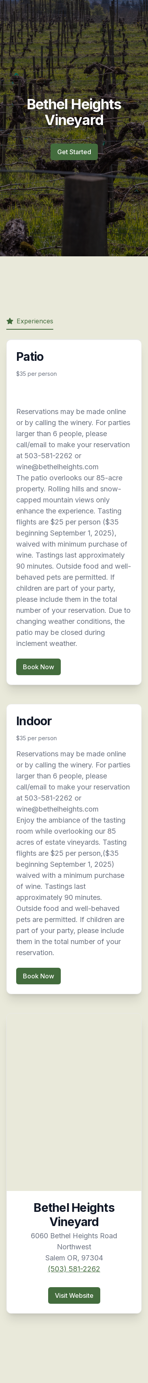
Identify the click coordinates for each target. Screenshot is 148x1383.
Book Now (38, 667)
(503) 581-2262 (74, 1269)
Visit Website (74, 1295)
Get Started (74, 152)
